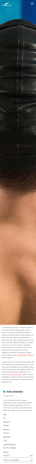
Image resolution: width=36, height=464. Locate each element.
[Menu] (32, 4)
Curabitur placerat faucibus (26, 355)
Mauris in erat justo (15, 374)
